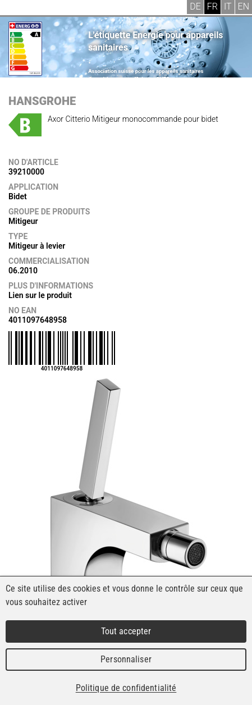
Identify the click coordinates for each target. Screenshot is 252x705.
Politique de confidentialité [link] (126, 688)
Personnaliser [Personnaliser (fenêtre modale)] (126, 659)
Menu (16, 8)
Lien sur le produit (40, 295)
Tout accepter (126, 631)
